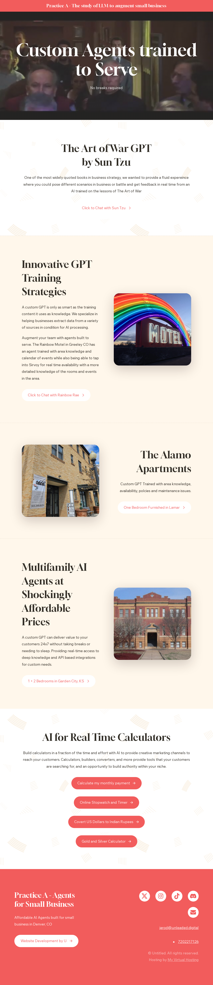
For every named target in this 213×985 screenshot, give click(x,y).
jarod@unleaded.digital (179, 927)
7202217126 (188, 941)
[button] (106, 208)
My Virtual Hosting (183, 960)
